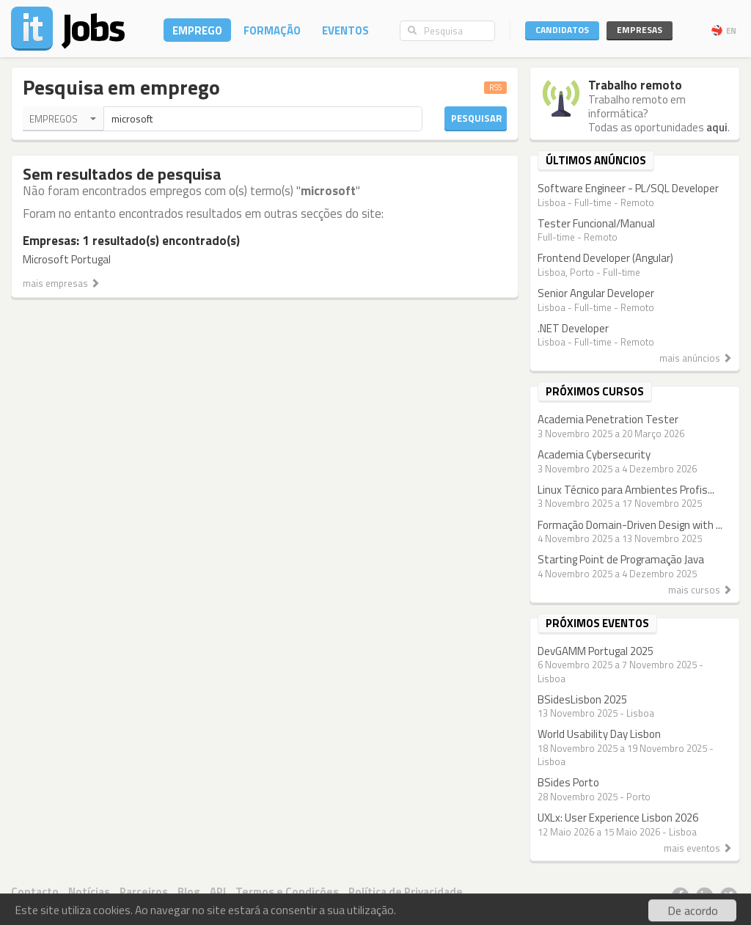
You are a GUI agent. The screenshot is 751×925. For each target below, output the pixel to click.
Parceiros (144, 891)
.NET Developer (573, 328)
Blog (188, 891)
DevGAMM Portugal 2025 (595, 651)
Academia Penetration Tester (608, 419)
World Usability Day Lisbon (599, 733)
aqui (717, 127)
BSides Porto (568, 782)
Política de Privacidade (405, 891)
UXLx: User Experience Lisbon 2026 (618, 817)
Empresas (639, 30)
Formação (272, 30)
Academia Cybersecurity (594, 454)
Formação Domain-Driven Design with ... (630, 524)
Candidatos (562, 30)
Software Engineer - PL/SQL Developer (628, 188)
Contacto (35, 891)
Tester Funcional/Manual (596, 223)
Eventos (345, 30)
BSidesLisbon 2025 (582, 699)
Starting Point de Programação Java (621, 559)
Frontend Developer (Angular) (605, 257)
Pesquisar (476, 118)
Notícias (89, 891)
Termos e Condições (287, 891)
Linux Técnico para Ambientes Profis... (626, 489)
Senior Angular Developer (596, 293)
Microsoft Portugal (67, 259)
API (218, 891)
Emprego (197, 30)
